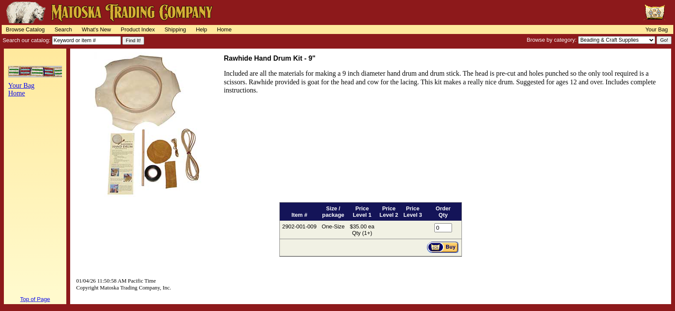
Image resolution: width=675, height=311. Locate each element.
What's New (96, 29)
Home (224, 29)
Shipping (175, 29)
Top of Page (35, 299)
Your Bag (656, 29)
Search (63, 29)
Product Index (138, 29)
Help (201, 29)
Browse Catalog (25, 29)
